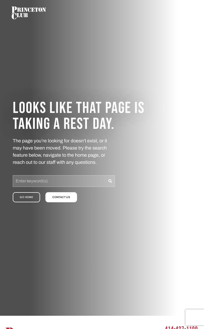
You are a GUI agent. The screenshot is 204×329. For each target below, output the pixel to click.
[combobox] (59, 181)
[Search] (110, 181)
